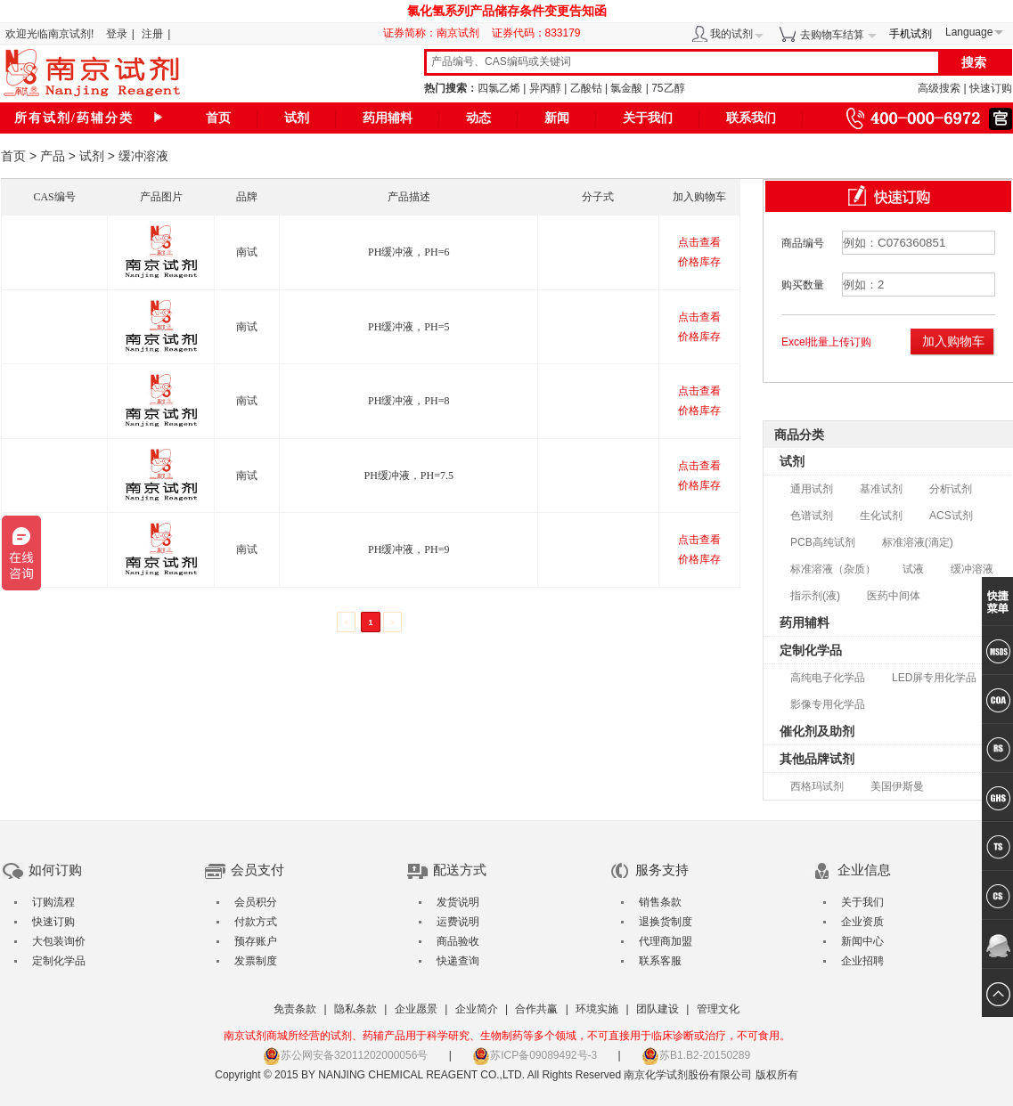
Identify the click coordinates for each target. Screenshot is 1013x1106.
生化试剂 (881, 515)
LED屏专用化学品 (934, 677)
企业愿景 (416, 1009)
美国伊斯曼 (897, 786)
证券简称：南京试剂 (435, 33)
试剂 (296, 118)
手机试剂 (910, 34)
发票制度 (255, 961)
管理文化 (718, 1009)
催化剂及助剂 (817, 731)
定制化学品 (811, 650)
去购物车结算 (832, 34)
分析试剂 (950, 489)
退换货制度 (665, 921)
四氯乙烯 (499, 88)
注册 (152, 34)
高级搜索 (939, 88)
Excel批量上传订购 (826, 342)
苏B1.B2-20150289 (695, 1055)
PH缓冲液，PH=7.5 (408, 475)
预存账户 (255, 941)
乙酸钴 (586, 88)
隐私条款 (355, 1009)
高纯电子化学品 (827, 677)
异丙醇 (545, 88)
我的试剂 (731, 34)
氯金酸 (626, 88)
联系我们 (751, 118)
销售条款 (660, 902)
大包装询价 (59, 941)
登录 (116, 34)
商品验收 (458, 941)
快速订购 (990, 88)
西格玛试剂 (817, 786)
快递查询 (458, 961)
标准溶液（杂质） (833, 569)
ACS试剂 (951, 515)
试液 (913, 569)
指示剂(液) (815, 596)
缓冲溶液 (972, 569)
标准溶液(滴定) (917, 542)
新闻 (556, 118)
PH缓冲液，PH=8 (408, 400)
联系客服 (660, 961)
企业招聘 (862, 961)
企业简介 (476, 1009)
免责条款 (295, 1009)
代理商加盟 (665, 941)
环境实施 (597, 1009)
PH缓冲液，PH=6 (408, 252)
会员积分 (255, 902)
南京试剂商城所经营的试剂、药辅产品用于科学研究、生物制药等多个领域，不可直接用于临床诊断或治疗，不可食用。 (507, 1035)
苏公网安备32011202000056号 (345, 1055)
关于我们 (648, 118)
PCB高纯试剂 (822, 542)
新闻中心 (862, 941)
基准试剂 (881, 489)
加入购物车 (953, 341)
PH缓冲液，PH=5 (408, 327)
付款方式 (255, 921)
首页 (218, 118)
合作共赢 (536, 1009)
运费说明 (458, 921)
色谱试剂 (811, 515)
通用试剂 (811, 489)
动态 (478, 118)
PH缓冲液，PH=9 (408, 549)
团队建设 (657, 1009)
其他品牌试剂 (817, 759)
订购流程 (53, 902)
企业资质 (862, 921)
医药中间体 (893, 596)
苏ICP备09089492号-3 (534, 1055)
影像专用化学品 (827, 704)
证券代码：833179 (536, 33)
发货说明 (458, 902)
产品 (52, 156)
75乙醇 (667, 88)
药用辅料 (388, 118)
